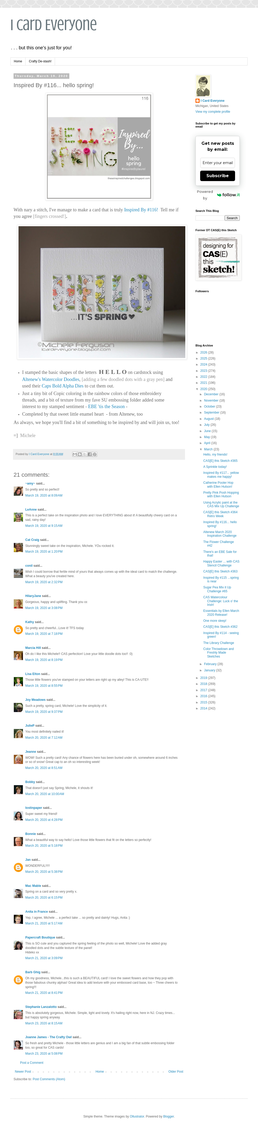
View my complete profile (212, 112)
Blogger (168, 1116)
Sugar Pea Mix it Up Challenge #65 (217, 589)
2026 (204, 352)
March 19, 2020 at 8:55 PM (44, 686)
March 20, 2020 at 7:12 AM (43, 737)
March (209, 449)
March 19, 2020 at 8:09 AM (43, 495)
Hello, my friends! (215, 454)
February (210, 664)
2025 (204, 358)
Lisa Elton (32, 674)
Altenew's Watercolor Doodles (50, 379)
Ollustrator (137, 1116)
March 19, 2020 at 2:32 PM (44, 582)
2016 (204, 696)
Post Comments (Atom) (49, 1079)
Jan (28, 860)
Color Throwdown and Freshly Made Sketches (218, 652)
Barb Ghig (32, 972)
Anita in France (36, 911)
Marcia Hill (33, 648)
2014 (204, 708)
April (207, 443)
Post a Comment (31, 1063)
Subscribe (217, 175)
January (210, 670)
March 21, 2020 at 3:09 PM (44, 958)
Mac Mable (33, 886)
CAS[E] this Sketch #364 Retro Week (220, 514)
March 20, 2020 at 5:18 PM (44, 845)
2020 (204, 389)
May (207, 437)
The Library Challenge (218, 643)
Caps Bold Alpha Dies (63, 386)
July (207, 425)
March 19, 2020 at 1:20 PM (44, 551)
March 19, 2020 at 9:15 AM (43, 526)
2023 (204, 371)
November (211, 400)
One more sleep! (214, 621)
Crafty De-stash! (40, 61)
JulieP (29, 725)
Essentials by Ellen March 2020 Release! (221, 612)
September (212, 412)
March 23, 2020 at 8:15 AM (43, 1023)
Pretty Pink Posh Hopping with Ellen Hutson (221, 494)
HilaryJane (33, 596)
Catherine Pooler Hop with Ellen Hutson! (218, 484)
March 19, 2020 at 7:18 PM (44, 634)
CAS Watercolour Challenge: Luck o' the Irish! (220, 601)
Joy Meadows (35, 700)
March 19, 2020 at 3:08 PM (44, 608)
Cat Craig (32, 540)
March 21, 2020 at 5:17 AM (43, 923)
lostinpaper (33, 808)
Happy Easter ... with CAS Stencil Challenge (221, 563)
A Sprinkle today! (215, 467)
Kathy (29, 622)
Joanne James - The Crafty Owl (48, 1037)
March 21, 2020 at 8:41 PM (44, 993)
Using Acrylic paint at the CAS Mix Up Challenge (221, 504)
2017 (204, 690)
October (210, 406)
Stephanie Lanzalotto (41, 1007)
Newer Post (23, 1071)
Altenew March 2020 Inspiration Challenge (220, 533)
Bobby (30, 782)
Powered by (218, 194)
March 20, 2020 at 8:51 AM (43, 768)
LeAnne (31, 509)
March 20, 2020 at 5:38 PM (44, 872)
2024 (204, 364)
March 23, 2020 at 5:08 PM (44, 1053)
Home (18, 61)
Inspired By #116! (141, 209)
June (208, 431)
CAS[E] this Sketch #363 (220, 571)
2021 (204, 383)
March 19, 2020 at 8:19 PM (44, 660)
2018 (204, 684)
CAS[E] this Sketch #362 (220, 627)
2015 (204, 702)
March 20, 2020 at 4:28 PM (44, 820)
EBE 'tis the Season (106, 406)
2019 (204, 678)
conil (29, 566)
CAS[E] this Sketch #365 (220, 461)
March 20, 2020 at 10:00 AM (44, 794)
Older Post (175, 1071)
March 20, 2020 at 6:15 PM (44, 897)
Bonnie (30, 834)
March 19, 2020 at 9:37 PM (44, 712)
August (209, 419)
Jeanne (30, 752)
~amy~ (30, 483)
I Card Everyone (53, 25)
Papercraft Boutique (40, 937)
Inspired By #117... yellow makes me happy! (221, 474)
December (211, 394)
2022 (204, 377)
